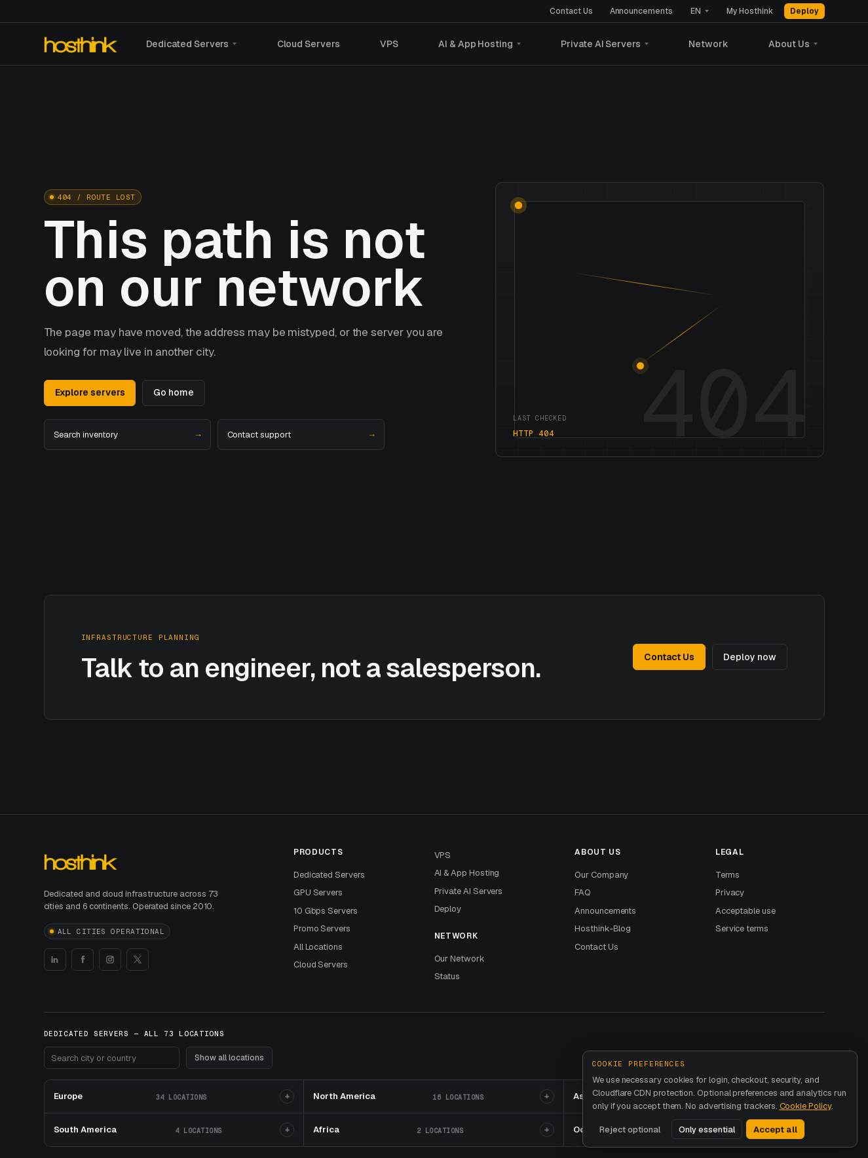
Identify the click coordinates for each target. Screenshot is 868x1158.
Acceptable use (745, 910)
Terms (727, 874)
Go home (173, 392)
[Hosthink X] (137, 959)
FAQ (583, 892)
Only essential (707, 1129)
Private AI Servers (601, 44)
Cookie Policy (805, 1105)
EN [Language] (695, 11)
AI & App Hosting (475, 44)
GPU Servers (318, 892)
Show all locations (229, 1058)
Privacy (730, 892)
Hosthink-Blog (603, 928)
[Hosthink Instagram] (110, 959)
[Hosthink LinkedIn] (55, 959)
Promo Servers (321, 928)
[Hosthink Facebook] (82, 959)
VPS (389, 44)
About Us (788, 44)
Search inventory (127, 434)
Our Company (601, 874)
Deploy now (749, 657)
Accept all (775, 1129)
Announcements (641, 11)
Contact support (301, 434)
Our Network (459, 958)
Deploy (804, 11)
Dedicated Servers (187, 44)
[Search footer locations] (111, 1058)
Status (447, 976)
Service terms (741, 928)
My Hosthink (749, 11)
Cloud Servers (308, 44)
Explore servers (90, 392)
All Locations (318, 946)
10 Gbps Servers (325, 910)
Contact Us (571, 11)
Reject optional (629, 1129)
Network (708, 44)
